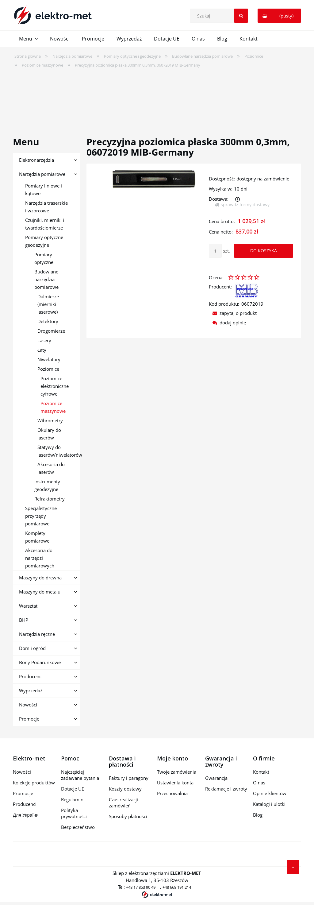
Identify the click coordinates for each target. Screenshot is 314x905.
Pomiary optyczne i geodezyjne (45, 241)
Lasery (44, 340)
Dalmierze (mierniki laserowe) (48, 304)
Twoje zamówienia (176, 772)
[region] (157, 98)
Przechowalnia (172, 793)
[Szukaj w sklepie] (220, 15)
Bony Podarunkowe (40, 662)
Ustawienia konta (175, 782)
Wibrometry (50, 420)
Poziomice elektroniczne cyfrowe (54, 386)
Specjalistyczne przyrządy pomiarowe (41, 516)
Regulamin (72, 799)
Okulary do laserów (49, 434)
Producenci (31, 676)
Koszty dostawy (125, 789)
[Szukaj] (241, 16)
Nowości (28, 705)
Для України (26, 815)
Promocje (29, 719)
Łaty (41, 350)
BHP (23, 620)
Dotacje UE (72, 789)
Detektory (47, 321)
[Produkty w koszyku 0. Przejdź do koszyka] (279, 16)
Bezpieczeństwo (78, 827)
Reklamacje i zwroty (226, 789)
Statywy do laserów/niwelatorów (58, 451)
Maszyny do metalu (39, 592)
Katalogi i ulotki (269, 804)
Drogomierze (51, 331)
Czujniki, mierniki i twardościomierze (44, 224)
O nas (259, 782)
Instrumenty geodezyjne (47, 485)
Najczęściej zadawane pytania (80, 775)
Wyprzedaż (30, 690)
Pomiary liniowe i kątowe (43, 189)
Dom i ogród (32, 648)
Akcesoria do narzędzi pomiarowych (39, 558)
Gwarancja (216, 778)
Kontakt (261, 772)
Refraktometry (49, 499)
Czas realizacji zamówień (123, 802)
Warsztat (28, 606)
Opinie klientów (269, 793)
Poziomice (48, 369)
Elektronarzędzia (36, 160)
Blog (257, 815)
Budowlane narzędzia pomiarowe (46, 279)
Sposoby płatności (128, 816)
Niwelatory (48, 359)
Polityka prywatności (74, 813)
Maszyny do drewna (40, 577)
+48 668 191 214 (177, 887)
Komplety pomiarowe (37, 537)
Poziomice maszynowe (53, 407)
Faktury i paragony (128, 778)
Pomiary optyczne (43, 258)
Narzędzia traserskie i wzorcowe (46, 207)
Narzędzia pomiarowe (42, 174)
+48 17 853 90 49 (140, 887)
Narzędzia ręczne (37, 634)
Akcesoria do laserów (51, 468)
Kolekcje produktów (34, 782)
